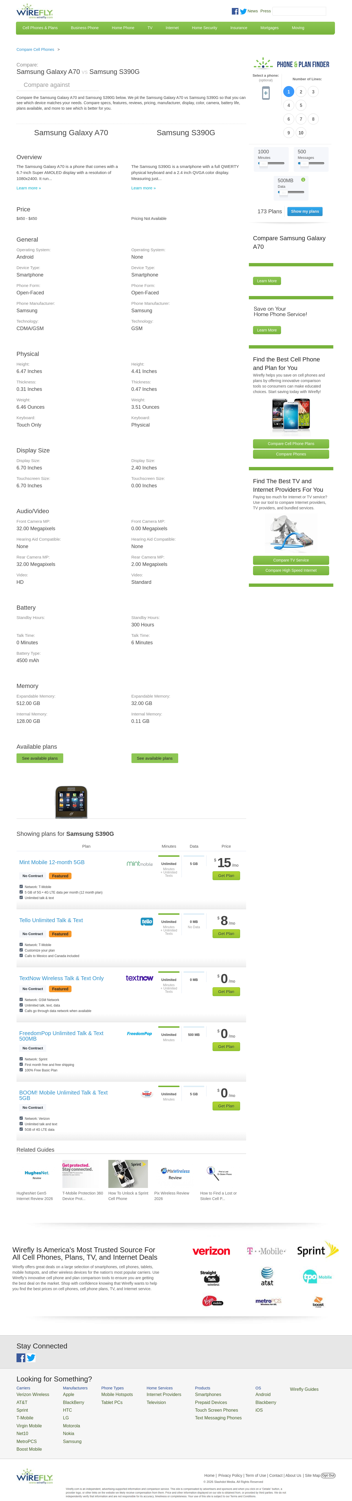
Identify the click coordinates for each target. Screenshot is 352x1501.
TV (150, 28)
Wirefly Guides (271, 1389)
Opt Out (328, 1466)
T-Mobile (23, 1414)
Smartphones (187, 1394)
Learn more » (28, 188)
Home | (210, 1466)
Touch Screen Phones (194, 1407)
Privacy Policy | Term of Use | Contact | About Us (259, 1466)
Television (142, 1401)
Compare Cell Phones (35, 49)
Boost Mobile (26, 1441)
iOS (231, 1407)
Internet (172, 28)
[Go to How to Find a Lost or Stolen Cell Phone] (220, 1174)
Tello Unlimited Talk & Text (51, 920)
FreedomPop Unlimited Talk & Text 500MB (61, 1035)
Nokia (61, 1427)
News (253, 11)
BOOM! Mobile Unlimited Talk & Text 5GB (63, 1095)
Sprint (21, 1407)
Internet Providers (149, 1394)
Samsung (64, 1434)
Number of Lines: (307, 79)
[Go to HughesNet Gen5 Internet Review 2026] (36, 1174)
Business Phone (85, 28)
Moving (298, 28)
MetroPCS (24, 1434)
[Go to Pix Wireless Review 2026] (174, 1174)
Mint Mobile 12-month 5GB (52, 862)
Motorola (64, 1421)
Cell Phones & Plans (40, 28)
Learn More (267, 247)
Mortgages (269, 28)
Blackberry (236, 1401)
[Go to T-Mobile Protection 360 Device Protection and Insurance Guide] (82, 1174)
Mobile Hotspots (108, 1394)
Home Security (204, 28)
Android (234, 1394)
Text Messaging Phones (196, 1414)
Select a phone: (265, 78)
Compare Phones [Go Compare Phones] (291, 420)
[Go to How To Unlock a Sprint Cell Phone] (128, 1174)
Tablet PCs (103, 1401)
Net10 (21, 1427)
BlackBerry (65, 1401)
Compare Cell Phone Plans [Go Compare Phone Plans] (291, 410)
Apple (61, 1394)
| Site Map (311, 1466)
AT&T (20, 1401)
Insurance (238, 28)
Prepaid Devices (190, 1401)
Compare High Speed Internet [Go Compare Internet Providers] (291, 537)
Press (265, 11)
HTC (60, 1407)
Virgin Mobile (26, 1421)
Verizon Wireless (29, 1394)
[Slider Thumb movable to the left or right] (263, 131)
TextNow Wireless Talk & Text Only (61, 978)
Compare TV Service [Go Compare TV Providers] (291, 526)
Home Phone (123, 28)
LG (59, 1414)
